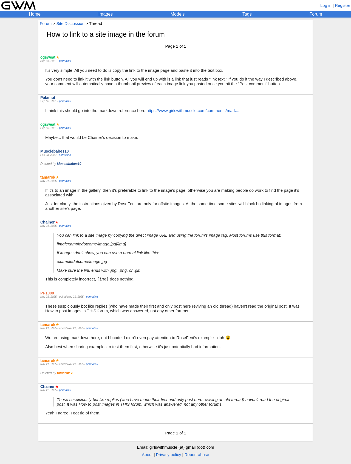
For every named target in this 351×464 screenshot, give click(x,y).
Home (35, 14)
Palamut (47, 97)
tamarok (47, 177)
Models (178, 14)
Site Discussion (70, 23)
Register (342, 5)
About (147, 454)
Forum (315, 14)
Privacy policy (168, 454)
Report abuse (197, 454)
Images (105, 14)
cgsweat (47, 57)
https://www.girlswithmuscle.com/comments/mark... (192, 110)
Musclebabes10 (54, 151)
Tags (247, 14)
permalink (65, 60)
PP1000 (47, 293)
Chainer (47, 222)
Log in (326, 5)
